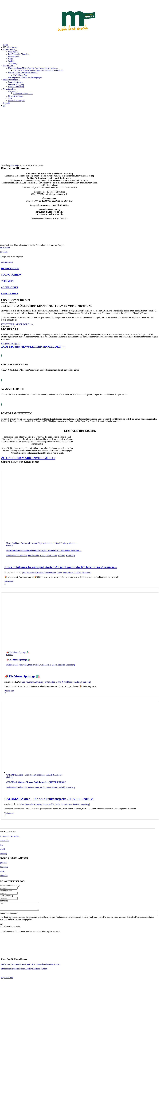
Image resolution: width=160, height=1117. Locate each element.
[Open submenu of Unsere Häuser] (16, 50)
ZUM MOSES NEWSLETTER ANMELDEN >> (33, 346)
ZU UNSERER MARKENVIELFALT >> (28, 458)
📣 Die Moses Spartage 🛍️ (17, 652)
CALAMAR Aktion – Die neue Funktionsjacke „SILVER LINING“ (34, 775)
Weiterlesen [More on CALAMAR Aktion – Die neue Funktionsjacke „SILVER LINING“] (9, 813)
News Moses (51, 555)
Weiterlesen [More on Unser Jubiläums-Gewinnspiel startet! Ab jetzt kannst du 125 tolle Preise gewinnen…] (9, 581)
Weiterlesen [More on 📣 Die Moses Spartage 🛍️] (9, 691)
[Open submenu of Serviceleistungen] (19, 80)
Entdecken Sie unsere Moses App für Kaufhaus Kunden (24, 970)
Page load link (7, 979)
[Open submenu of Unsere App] (14, 66)
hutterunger (14, 165)
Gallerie (9, 545)
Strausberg (70, 555)
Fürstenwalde (33, 555)
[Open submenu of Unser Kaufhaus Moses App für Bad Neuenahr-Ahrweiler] (57, 68)
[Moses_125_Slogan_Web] (76, 32)
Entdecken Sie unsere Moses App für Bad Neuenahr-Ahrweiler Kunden (30, 966)
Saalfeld (61, 555)
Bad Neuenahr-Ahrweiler (16, 555)
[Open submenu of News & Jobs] (15, 89)
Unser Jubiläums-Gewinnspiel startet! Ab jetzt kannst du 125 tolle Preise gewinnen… (41, 543)
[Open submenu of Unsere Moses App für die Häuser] (37, 73)
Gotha (42, 555)
